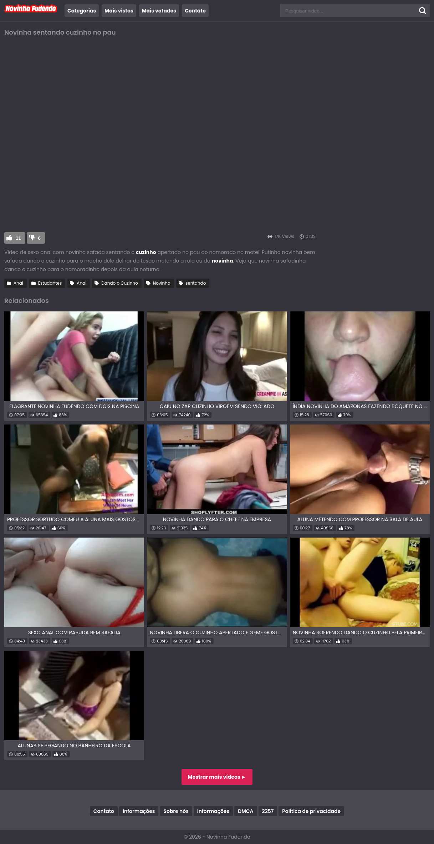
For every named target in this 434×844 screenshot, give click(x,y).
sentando (195, 283)
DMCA (245, 811)
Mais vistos (118, 10)
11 (18, 238)
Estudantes (50, 283)
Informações (139, 811)
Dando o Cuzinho (119, 283)
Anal (18, 283)
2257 (268, 811)
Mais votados (159, 10)
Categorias (81, 10)
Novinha (161, 283)
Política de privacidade (311, 811)
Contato (195, 10)
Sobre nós (175, 811)
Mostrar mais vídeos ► (217, 777)
